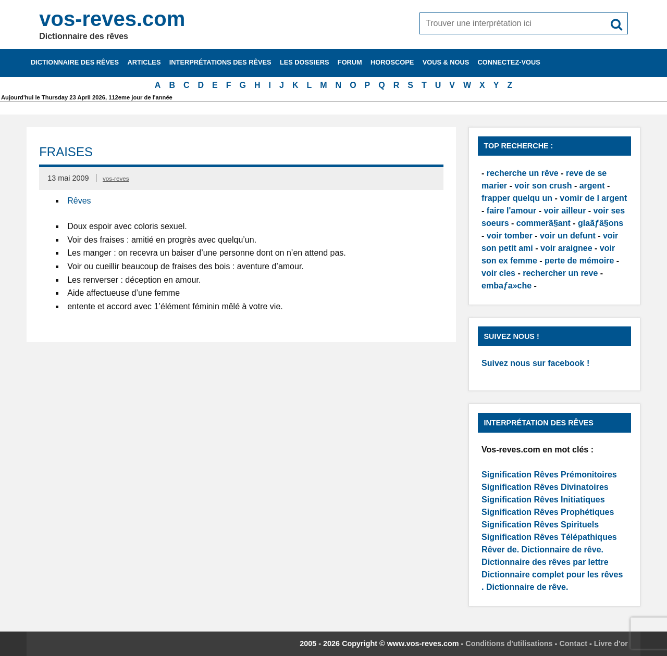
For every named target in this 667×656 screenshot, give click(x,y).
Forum (350, 62)
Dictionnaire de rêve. (562, 549)
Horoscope (392, 62)
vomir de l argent (593, 198)
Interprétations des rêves (220, 62)
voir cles (498, 273)
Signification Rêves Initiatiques (543, 499)
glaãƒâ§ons (600, 223)
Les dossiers (304, 62)
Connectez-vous (509, 62)
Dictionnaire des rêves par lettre (545, 562)
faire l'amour (511, 210)
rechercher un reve (560, 273)
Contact (573, 643)
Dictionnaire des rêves (75, 62)
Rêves (79, 200)
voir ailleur (565, 210)
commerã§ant (543, 223)
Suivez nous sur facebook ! (535, 363)
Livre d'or (611, 643)
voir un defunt (568, 235)
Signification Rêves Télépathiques (549, 537)
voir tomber (510, 235)
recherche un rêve (523, 173)
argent (592, 185)
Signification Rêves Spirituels (540, 524)
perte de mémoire (579, 260)
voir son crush (543, 185)
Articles (143, 62)
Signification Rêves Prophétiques (547, 512)
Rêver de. (500, 549)
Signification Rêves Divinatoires (545, 487)
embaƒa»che (506, 285)
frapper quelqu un (516, 198)
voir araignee (566, 248)
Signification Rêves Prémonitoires (549, 474)
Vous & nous (446, 62)
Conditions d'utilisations (508, 643)
